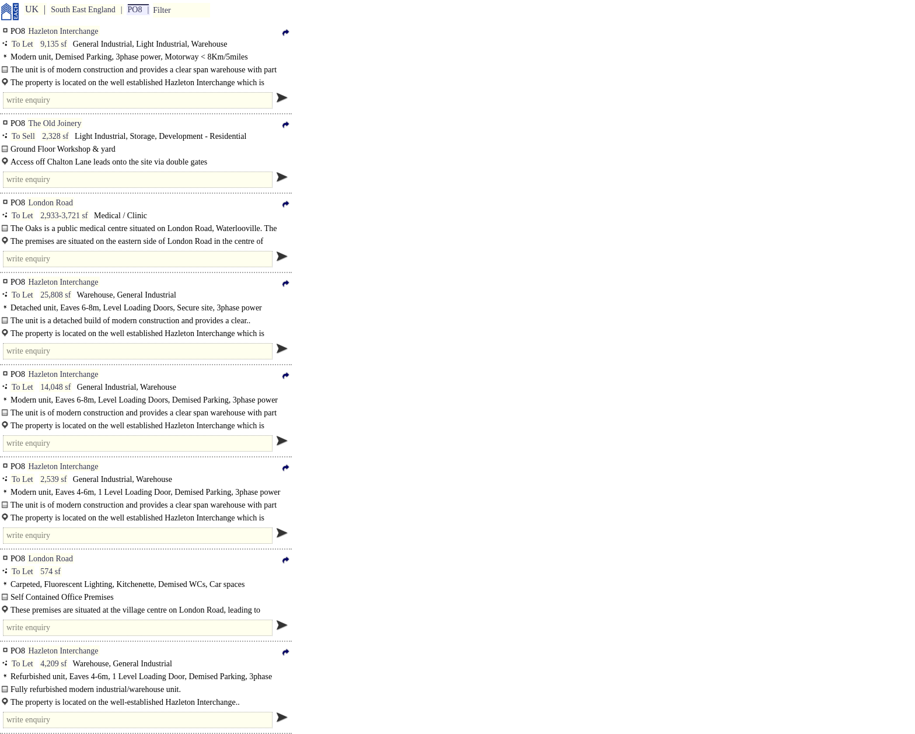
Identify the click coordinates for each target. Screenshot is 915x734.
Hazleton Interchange (63, 31)
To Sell (23, 136)
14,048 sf (55, 387)
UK (32, 9)
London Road (50, 202)
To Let (22, 44)
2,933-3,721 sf (64, 215)
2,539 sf (53, 479)
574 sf (50, 571)
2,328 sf (55, 136)
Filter (161, 10)
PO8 (135, 9)
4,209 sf (53, 663)
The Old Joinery (54, 123)
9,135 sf (53, 44)
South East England (83, 9)
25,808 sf (55, 295)
